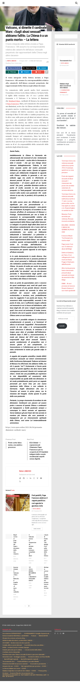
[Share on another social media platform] (46, 72)
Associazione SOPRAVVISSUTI (11, 633)
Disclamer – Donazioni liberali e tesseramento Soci (17, 673)
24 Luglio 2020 (30, 586)
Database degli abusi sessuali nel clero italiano (65, 85)
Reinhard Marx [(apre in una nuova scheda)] (14, 101)
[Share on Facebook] (14, 68)
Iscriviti (61, 326)
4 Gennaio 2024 (64, 65)
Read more (38, 529)
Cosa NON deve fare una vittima (33, 645)
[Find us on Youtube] (63, 633)
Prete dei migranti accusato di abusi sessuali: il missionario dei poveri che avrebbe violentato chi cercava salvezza (68, 183)
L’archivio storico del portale (11, 652)
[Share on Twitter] (29, 68)
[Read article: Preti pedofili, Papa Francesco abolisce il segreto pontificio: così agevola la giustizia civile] (18, 502)
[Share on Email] (38, 72)
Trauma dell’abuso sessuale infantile (28, 661)
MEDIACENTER (43, 636)
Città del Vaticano (19, 9)
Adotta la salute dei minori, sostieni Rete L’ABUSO (17, 640)
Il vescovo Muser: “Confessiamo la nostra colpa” (67, 238)
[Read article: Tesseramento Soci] (66, 54)
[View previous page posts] (25, 606)
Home (4, 9)
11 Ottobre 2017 (46, 561)
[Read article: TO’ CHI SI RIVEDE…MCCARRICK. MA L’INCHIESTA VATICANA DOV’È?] (24, 569)
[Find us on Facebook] (55, 633)
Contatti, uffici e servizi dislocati (12, 645)
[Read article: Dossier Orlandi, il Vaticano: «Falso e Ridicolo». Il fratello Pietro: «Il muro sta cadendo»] (9, 569)
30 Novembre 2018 (31, 561)
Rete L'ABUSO (11, 61)
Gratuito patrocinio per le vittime (12, 650)
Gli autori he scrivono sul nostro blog (13, 638)
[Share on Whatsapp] (12, 72)
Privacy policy (42, 671)
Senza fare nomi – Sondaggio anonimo (14, 657)
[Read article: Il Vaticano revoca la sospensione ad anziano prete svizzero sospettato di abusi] (24, 536)
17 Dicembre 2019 (37, 511)
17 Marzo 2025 (64, 94)
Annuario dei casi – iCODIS (10, 666)
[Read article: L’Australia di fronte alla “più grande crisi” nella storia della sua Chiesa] (39, 536)
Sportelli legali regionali (11, 659)
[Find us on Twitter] (57, 633)
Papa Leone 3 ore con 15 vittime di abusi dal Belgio (67, 246)
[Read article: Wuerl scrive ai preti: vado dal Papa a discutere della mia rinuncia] (9, 536)
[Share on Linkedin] (42, 68)
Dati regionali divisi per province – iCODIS (33, 666)
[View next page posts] (28, 606)
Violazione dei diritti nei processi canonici (15, 664)
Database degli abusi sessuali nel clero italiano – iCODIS (19, 671)
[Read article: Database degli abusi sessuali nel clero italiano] (66, 78)
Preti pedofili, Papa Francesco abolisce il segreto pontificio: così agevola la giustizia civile (40, 500)
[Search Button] (76, 3)
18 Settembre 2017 (15, 597)
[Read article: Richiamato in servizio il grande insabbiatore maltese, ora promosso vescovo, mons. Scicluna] (39, 569)
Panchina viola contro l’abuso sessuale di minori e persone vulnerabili (23, 654)
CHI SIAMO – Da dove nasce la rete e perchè (16, 643)
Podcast (33, 636)
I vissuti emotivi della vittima (33, 650)
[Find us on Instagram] (60, 633)
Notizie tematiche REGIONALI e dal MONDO (15, 636)
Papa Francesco (13, 104)
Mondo (10, 9)
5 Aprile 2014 (45, 593)
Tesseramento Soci (66, 60)
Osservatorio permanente (38, 664)
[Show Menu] (3, 3)
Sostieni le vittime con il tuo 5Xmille (39, 657)
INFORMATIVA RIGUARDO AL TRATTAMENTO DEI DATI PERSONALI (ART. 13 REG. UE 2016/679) (25, 675)
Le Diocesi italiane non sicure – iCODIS (14, 668)
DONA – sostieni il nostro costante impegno (15, 647)
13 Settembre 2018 (15, 559)
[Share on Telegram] (25, 72)
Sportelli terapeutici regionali (29, 659)
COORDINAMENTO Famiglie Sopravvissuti (36, 633)
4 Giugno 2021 (23, 61)
